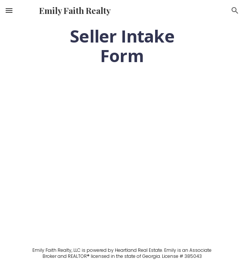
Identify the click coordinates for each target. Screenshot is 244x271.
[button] (9, 10)
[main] (121, 45)
